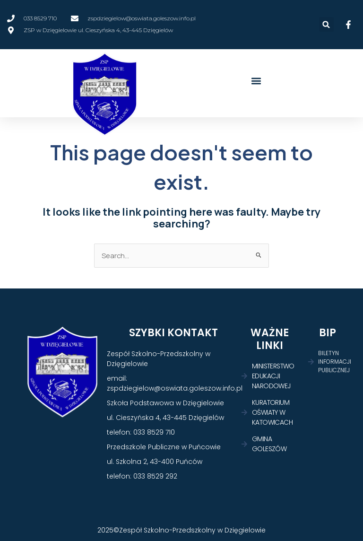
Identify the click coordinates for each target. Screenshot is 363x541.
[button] (326, 24)
